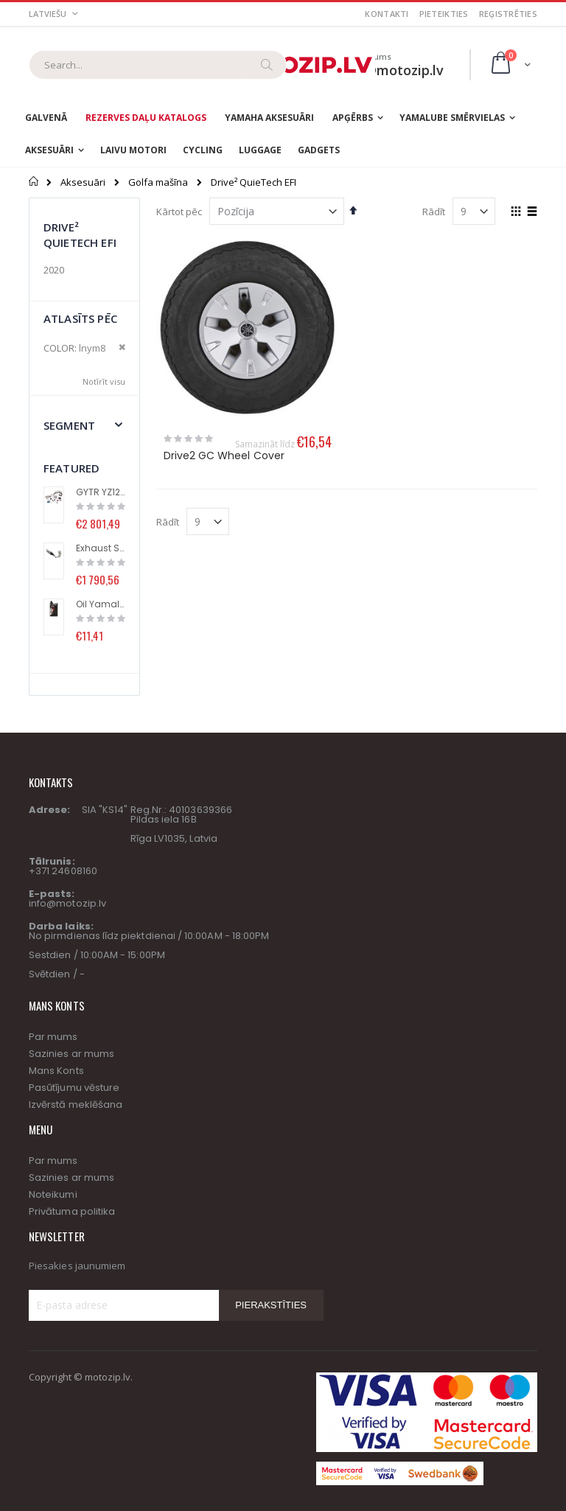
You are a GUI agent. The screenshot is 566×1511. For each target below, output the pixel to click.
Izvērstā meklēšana (75, 1105)
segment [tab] (69, 425)
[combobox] (158, 65)
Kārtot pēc (179, 211)
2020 (53, 269)
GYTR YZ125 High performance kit (100, 492)
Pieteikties (444, 13)
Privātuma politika (72, 1211)
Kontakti (386, 13)
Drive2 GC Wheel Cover (224, 455)
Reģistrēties (508, 13)
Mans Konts (56, 1071)
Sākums (34, 181)
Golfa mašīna (158, 182)
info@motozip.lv (67, 903)
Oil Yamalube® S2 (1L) (100, 604)
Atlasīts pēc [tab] (80, 318)
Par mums (53, 1037)
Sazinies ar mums (71, 1054)
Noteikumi (53, 1194)
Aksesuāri (82, 182)
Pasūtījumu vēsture (74, 1088)
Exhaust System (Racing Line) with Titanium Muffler (100, 548)
